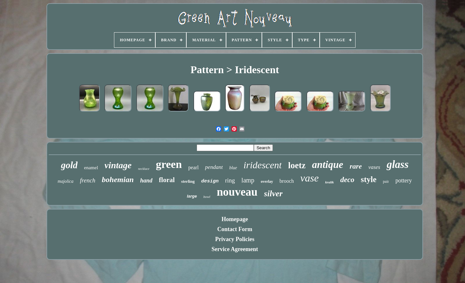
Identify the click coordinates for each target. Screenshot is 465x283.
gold (69, 165)
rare (356, 166)
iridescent (262, 165)
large (192, 196)
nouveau (237, 192)
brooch (287, 181)
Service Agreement (235, 249)
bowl (206, 197)
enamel (91, 167)
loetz (296, 165)
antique (327, 164)
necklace (144, 169)
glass (397, 164)
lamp (248, 180)
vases (374, 167)
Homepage (235, 219)
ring (230, 180)
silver (273, 193)
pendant (214, 167)
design (210, 181)
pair (386, 181)
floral (167, 180)
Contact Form (234, 229)
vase (309, 178)
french (88, 180)
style (369, 179)
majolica (66, 181)
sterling (188, 181)
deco (347, 180)
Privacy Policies (234, 239)
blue (233, 167)
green (169, 164)
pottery (403, 180)
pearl (193, 167)
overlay (267, 181)
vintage (118, 165)
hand (146, 180)
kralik (329, 182)
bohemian (118, 179)
